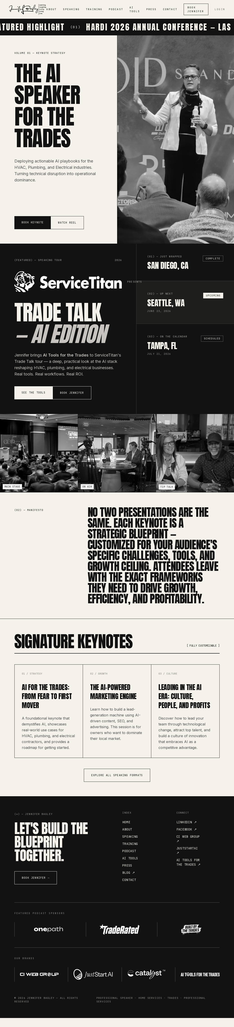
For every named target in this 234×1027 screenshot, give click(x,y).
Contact (129, 889)
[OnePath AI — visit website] (45, 938)
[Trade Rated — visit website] (117, 938)
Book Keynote (33, 222)
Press (127, 874)
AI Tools (130, 867)
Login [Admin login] (220, 9)
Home (126, 831)
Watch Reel (67, 222)
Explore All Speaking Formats (117, 784)
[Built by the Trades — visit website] (188, 938)
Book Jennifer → (35, 887)
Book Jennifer (195, 9)
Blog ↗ (128, 882)
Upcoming (213, 295)
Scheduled (212, 338)
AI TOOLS (134, 9)
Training (130, 853)
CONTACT (170, 9)
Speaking (130, 846)
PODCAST (116, 9)
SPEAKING (71, 9)
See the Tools (34, 392)
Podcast (129, 860)
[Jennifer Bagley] (27, 9)
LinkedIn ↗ (186, 831)
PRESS (151, 9)
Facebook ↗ (186, 838)
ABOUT (51, 9)
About (127, 838)
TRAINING (94, 9)
